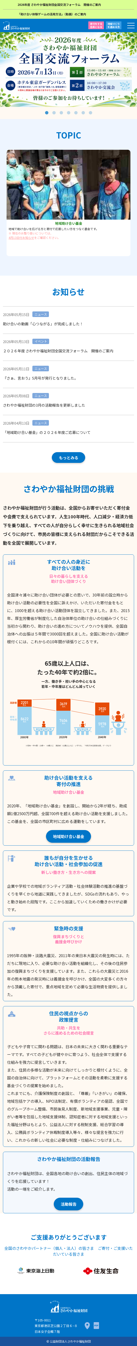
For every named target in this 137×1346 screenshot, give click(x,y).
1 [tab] (46, 113)
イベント (41, 341)
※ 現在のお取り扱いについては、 (31, 233)
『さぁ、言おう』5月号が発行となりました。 (40, 378)
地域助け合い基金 (68, 836)
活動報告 (68, 1204)
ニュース (41, 314)
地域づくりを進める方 (114, 25)
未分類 (56, 423)
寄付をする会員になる (96, 25)
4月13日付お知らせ (21, 237)
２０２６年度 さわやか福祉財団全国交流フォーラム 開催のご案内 (58, 350)
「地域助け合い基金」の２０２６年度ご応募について (47, 432)
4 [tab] (68, 113)
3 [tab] (61, 113)
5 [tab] (75, 113)
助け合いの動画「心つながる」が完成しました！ (43, 323)
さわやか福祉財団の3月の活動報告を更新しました (44, 405)
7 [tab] (90, 113)
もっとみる (68, 457)
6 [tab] (83, 113)
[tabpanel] (68, 69)
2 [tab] (54, 113)
